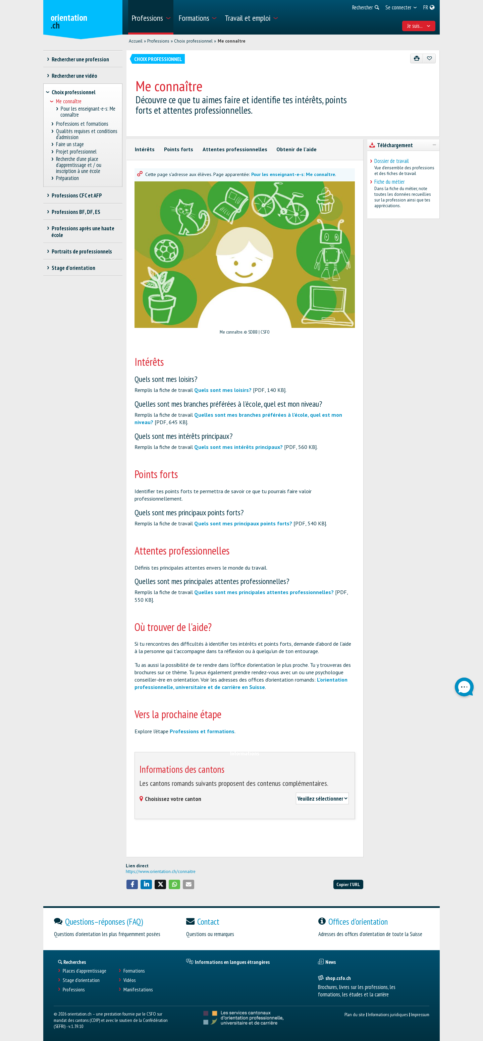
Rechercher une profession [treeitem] (80, 59)
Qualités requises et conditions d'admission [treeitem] (87, 134)
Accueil (136, 41)
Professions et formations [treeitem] (82, 123)
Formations (134, 971)
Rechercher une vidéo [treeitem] (74, 75)
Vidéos (129, 980)
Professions (158, 41)
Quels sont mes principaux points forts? (243, 523)
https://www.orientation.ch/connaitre (161, 871)
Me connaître (232, 41)
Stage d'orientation (81, 980)
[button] (132, 884)
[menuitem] (150, 17)
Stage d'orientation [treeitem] (73, 268)
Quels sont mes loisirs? (223, 390)
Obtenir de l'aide (296, 149)
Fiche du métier (389, 181)
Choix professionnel (193, 41)
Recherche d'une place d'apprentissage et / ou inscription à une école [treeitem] (78, 165)
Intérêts (145, 149)
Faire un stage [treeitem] (70, 144)
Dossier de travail (391, 161)
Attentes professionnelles (235, 149)
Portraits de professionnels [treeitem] (81, 251)
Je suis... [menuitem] (419, 26)
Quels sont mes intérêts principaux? (238, 447)
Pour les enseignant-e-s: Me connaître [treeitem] (87, 111)
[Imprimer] (417, 58)
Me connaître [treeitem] (69, 101)
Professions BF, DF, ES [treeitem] (75, 212)
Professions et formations (202, 731)
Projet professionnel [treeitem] (76, 151)
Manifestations (138, 989)
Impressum (420, 1014)
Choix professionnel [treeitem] (73, 92)
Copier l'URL (348, 884)
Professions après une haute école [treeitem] (82, 232)
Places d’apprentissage (84, 971)
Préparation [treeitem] (67, 178)
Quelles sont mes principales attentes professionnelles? (264, 592)
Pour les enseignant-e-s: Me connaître (293, 174)
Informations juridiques (388, 1014)
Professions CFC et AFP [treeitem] (76, 195)
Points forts (178, 149)
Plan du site (354, 1014)
